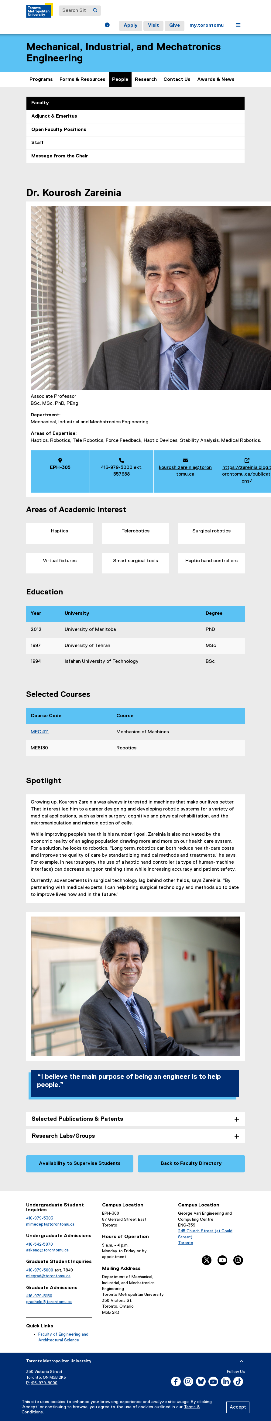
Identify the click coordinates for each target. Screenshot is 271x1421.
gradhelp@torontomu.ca (49, 1302)
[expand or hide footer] (241, 1361)
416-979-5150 (39, 1296)
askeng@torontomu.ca (47, 1250)
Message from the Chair (59, 156)
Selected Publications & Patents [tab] (77, 1119)
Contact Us (176, 79)
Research (146, 79)
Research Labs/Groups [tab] (63, 1136)
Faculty (40, 103)
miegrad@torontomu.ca (48, 1276)
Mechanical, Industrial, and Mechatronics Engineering (123, 53)
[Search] (95, 10)
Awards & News (216, 79)
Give (174, 25)
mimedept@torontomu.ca (50, 1224)
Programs (41, 79)
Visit (153, 25)
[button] (107, 26)
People (120, 79)
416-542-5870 (39, 1244)
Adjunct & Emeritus (54, 116)
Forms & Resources (82, 79)
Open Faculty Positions (58, 129)
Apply (131, 25)
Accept (238, 1407)
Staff (37, 142)
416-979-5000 (39, 1270)
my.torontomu (207, 25)
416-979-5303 (39, 1218)
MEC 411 (40, 732)
